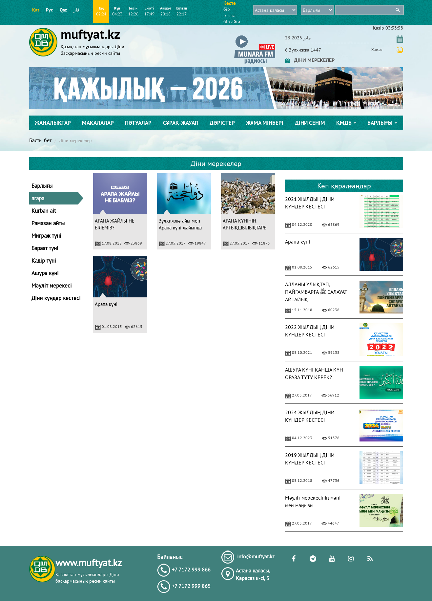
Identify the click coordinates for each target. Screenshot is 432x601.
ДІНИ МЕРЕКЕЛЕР (310, 60)
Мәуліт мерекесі (51, 285)
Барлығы (382, 122)
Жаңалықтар (53, 122)
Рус (49, 10)
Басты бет (40, 140)
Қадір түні (43, 260)
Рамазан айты (48, 223)
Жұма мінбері (264, 122)
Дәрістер (222, 122)
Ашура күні (45, 273)
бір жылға (229, 12)
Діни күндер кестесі (56, 298)
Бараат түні (44, 248)
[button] (254, 37)
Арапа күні (106, 304)
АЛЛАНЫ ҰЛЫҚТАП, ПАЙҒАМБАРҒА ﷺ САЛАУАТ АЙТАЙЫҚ (316, 292)
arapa (37, 198)
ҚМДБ (346, 122)
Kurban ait (43, 210)
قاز (76, 10)
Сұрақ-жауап (180, 122)
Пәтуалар (138, 122)
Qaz (63, 10)
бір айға (231, 22)
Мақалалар (98, 122)
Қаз (35, 10)
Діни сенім (310, 122)
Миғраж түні (46, 235)
